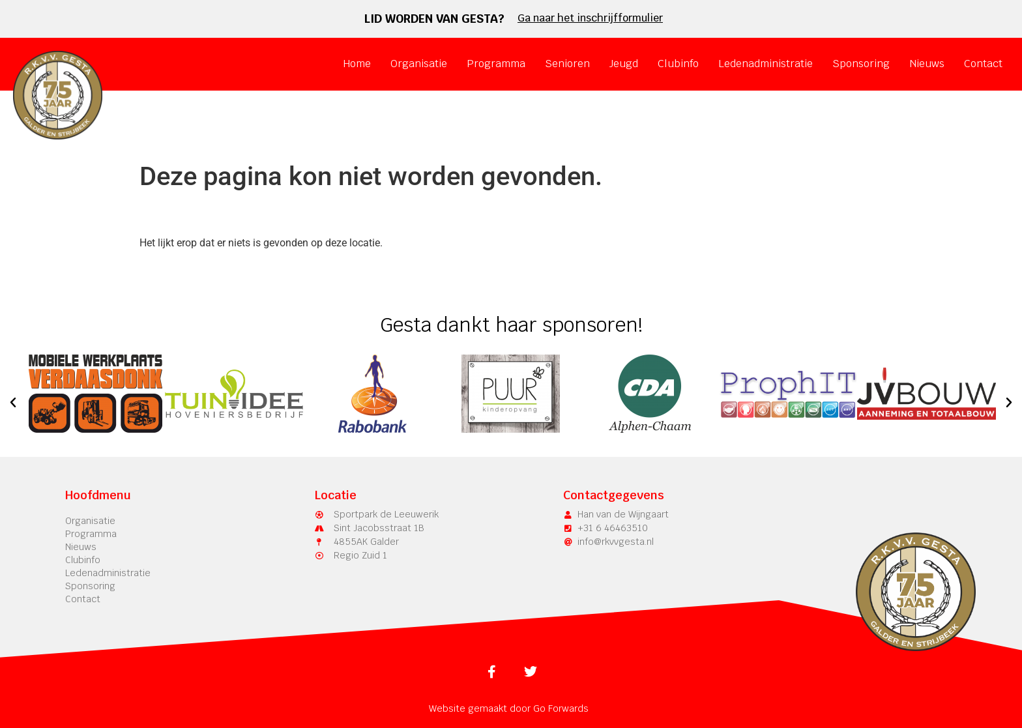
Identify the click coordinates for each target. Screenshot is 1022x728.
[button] (13, 402)
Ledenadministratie (765, 63)
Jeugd (623, 63)
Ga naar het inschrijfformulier (590, 18)
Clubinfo (678, 63)
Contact (983, 63)
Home (357, 63)
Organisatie (418, 63)
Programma (496, 63)
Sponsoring (861, 63)
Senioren (567, 63)
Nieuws (926, 63)
